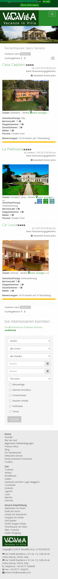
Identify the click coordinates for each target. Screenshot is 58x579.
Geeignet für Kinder (14, 517)
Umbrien (9, 488)
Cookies (9, 461)
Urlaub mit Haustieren (15, 514)
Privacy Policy (11, 446)
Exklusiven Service (14, 455)
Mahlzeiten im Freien (15, 508)
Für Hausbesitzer (13, 452)
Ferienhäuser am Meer (16, 526)
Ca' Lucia (9, 224)
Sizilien (8, 478)
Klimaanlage (18, 384)
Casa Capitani (13, 64)
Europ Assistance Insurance (18, 458)
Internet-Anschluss (21, 389)
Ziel (7, 466)
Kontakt (9, 437)
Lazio (7, 494)
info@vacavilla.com (21, 572)
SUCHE (14, 419)
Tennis (15, 411)
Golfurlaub (17, 406)
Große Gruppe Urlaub (15, 523)
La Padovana (12, 149)
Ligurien (9, 491)
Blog (7, 449)
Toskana (9, 469)
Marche (8, 497)
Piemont (9, 500)
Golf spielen (10, 520)
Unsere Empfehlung (16, 505)
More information (30, 5)
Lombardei (10, 485)
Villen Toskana (12, 529)
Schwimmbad (19, 395)
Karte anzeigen (38, 112)
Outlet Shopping (13, 532)
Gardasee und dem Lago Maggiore (22, 481)
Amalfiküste (10, 475)
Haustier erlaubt (20, 400)
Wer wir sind (11, 440)
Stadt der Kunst (12, 511)
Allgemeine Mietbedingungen (19, 443)
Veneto (8, 472)
